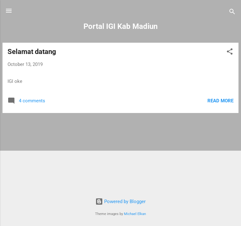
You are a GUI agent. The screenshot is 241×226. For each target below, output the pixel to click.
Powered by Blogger (120, 201)
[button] (229, 52)
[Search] (232, 12)
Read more (220, 101)
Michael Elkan (135, 214)
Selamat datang (32, 52)
